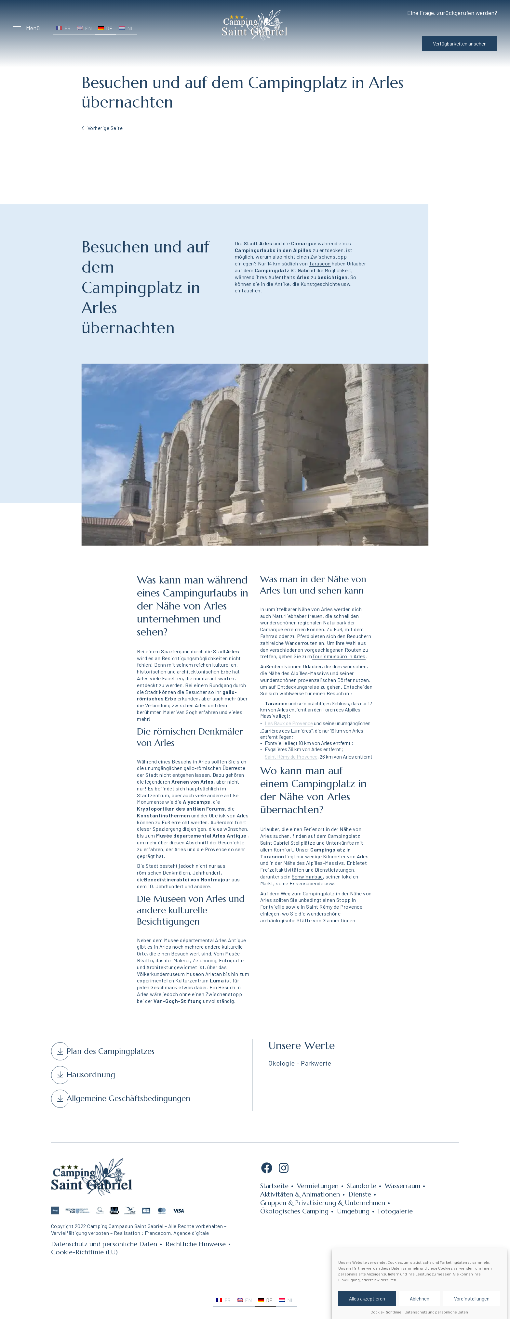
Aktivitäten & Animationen (300, 1194)
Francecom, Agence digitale (177, 1233)
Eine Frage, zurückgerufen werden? (452, 12)
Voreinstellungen (472, 1298)
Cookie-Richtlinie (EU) (84, 1252)
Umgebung (353, 1211)
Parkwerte (316, 1063)
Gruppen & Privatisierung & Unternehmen (322, 1203)
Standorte (361, 1186)
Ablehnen (419, 1298)
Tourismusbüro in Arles (339, 656)
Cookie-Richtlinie (385, 1312)
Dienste (359, 1194)
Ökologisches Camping (294, 1211)
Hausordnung (91, 1075)
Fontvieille (272, 906)
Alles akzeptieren (367, 1298)
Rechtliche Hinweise (196, 1244)
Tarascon (320, 263)
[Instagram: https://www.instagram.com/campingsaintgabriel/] (283, 1169)
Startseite (274, 1186)
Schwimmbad (307, 876)
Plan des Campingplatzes (110, 1051)
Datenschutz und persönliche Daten (436, 1312)
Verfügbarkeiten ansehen (460, 43)
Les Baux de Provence (289, 723)
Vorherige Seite (102, 128)
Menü (33, 28)
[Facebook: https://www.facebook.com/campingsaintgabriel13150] (266, 1169)
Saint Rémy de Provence (291, 756)
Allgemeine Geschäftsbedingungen (128, 1098)
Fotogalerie (395, 1211)
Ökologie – (284, 1063)
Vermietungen (318, 1186)
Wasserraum (402, 1186)
